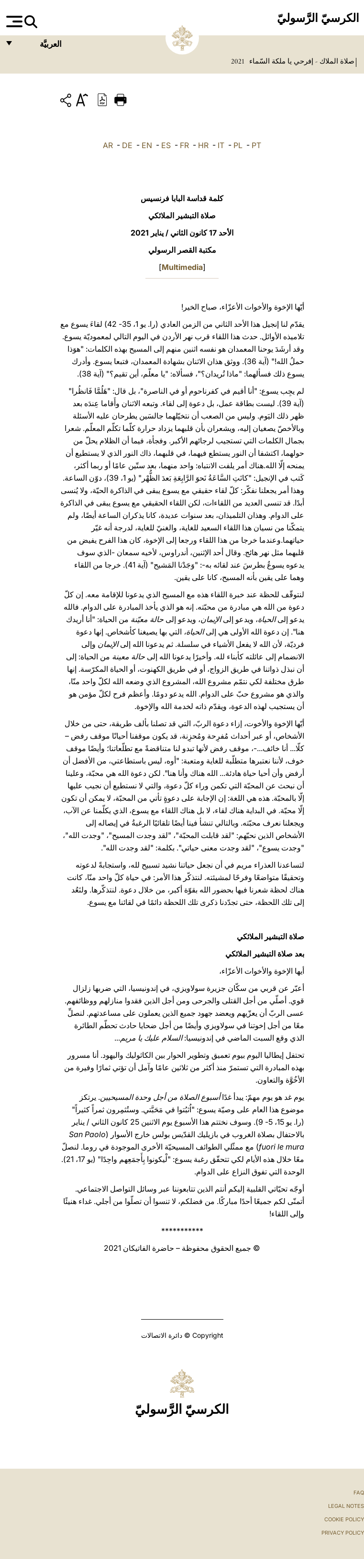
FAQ (358, 1492)
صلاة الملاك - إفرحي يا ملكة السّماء (300, 61)
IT (221, 145)
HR (203, 145)
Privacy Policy (342, 1532)
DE (127, 145)
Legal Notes (346, 1506)
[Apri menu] (13, 21)
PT (256, 145)
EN (147, 145)
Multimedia (182, 267)
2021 (237, 61)
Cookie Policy (344, 1519)
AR (108, 145)
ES (166, 145)
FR (184, 145)
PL (238, 145)
